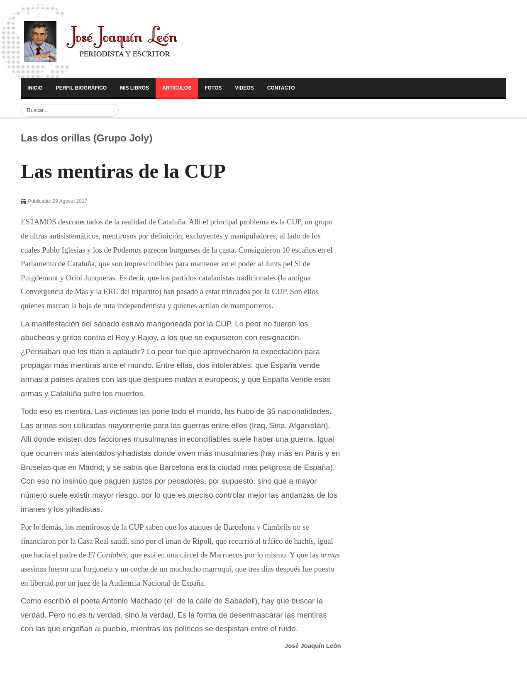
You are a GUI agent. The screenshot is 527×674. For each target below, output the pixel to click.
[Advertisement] (78, 203)
